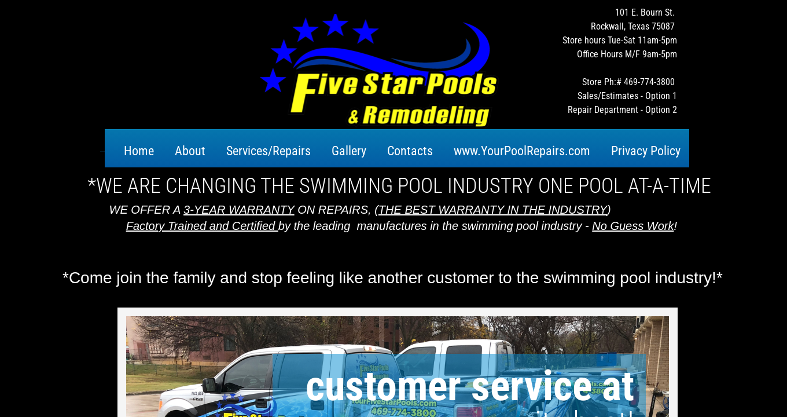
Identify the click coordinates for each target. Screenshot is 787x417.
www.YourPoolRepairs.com (522, 151)
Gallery (349, 151)
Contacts (410, 151)
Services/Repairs (268, 151)
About (190, 151)
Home (139, 151)
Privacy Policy (646, 151)
